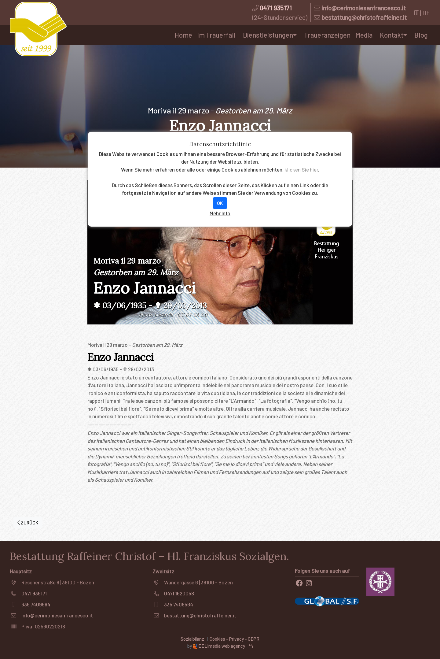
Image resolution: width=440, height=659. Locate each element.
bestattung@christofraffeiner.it (364, 17)
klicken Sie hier (301, 169)
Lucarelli (163, 314)
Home (183, 35)
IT (416, 13)
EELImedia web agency (219, 646)
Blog (421, 35)
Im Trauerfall (216, 35)
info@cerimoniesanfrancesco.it (363, 8)
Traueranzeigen (327, 35)
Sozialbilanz (192, 639)
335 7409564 (35, 604)
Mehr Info (220, 213)
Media (363, 35)
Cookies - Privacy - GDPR (234, 639)
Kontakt (391, 35)
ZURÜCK (27, 522)
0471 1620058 (179, 593)
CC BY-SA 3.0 (192, 314)
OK (220, 203)
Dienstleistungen (268, 35)
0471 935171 (276, 8)
